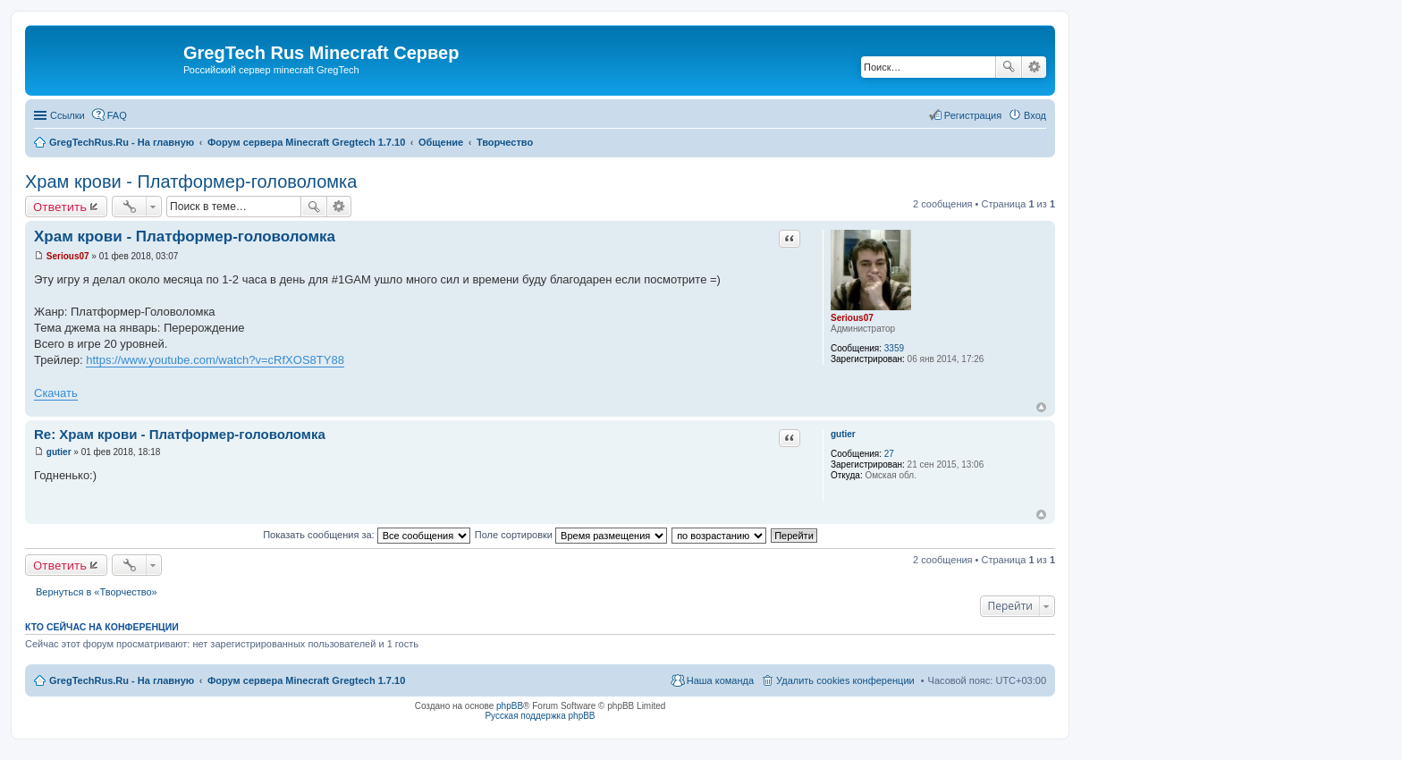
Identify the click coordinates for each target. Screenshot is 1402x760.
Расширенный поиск (1034, 67)
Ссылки (67, 115)
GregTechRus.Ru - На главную (121, 680)
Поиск (1008, 67)
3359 (894, 348)
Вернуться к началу (1041, 407)
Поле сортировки (571, 534)
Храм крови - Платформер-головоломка (191, 181)
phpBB (509, 706)
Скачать (56, 393)
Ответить (60, 206)
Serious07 (852, 318)
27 (889, 454)
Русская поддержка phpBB (540, 716)
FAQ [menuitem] (117, 115)
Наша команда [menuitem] (720, 680)
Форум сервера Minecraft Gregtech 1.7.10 (306, 680)
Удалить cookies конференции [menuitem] (845, 680)
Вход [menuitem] (1035, 115)
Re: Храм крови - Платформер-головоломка (179, 434)
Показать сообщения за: (366, 534)
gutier (843, 434)
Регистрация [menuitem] (972, 115)
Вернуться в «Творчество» (96, 592)
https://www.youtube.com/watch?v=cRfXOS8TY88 (215, 360)
